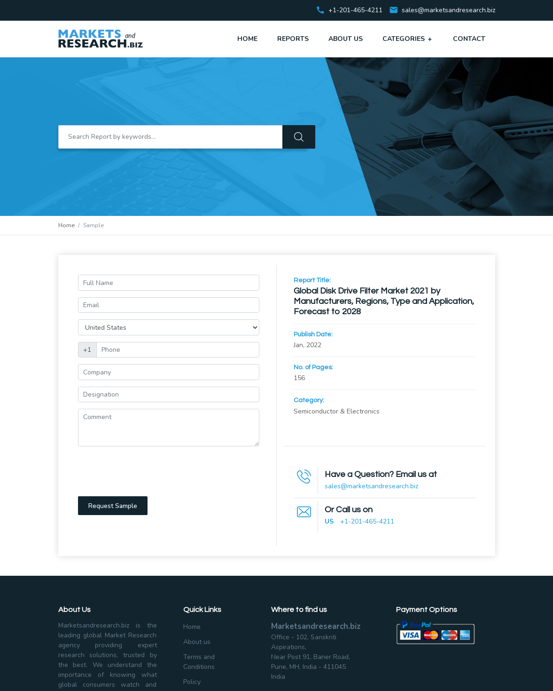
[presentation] (149, 471)
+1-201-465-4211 (367, 521)
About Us (345, 38)
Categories (407, 38)
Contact (469, 38)
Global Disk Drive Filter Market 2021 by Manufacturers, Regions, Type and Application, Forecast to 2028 (384, 301)
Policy (192, 681)
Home (247, 38)
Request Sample (112, 505)
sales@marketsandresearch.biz (448, 11)
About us (196, 641)
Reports (293, 38)
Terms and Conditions (199, 661)
